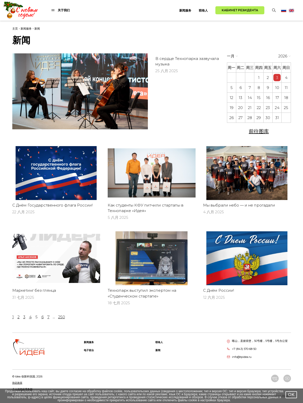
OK (291, 394)
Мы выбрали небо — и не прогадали (239, 205)
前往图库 (259, 131)
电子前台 (89, 350)
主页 (15, 28)
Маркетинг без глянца (34, 290)
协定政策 (17, 382)
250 (61, 317)
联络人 (203, 10)
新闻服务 (185, 10)
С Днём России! (218, 290)
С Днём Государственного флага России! (52, 205)
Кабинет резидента (240, 10)
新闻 (37, 28)
